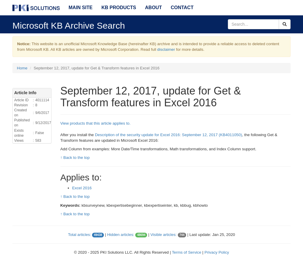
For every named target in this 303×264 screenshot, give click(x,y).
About (153, 7)
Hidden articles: (120, 234)
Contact (182, 7)
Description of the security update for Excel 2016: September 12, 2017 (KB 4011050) (168, 135)
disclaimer (166, 49)
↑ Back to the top (75, 157)
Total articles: (79, 234)
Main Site (81, 7)
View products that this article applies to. (95, 123)
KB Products (118, 7)
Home (22, 68)
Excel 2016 (82, 188)
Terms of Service (186, 252)
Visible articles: (163, 234)
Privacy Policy (216, 252)
